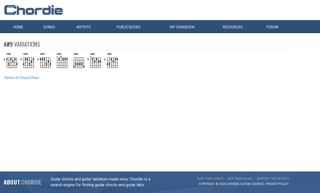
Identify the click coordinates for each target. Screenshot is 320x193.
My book (182, 27)
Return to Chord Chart (21, 78)
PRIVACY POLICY (277, 184)
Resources (233, 27)
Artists (83, 27)
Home (18, 27)
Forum (272, 27)
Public (128, 27)
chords (258, 184)
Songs (49, 27)
